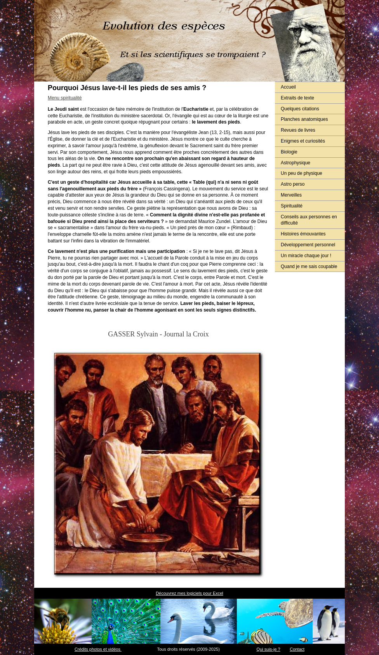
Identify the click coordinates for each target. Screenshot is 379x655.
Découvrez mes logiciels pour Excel (189, 593)
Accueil (288, 87)
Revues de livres (298, 130)
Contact (297, 649)
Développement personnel (308, 244)
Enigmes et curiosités (303, 141)
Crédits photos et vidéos (98, 649)
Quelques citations (300, 108)
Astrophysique (295, 162)
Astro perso (292, 184)
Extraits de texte (297, 98)
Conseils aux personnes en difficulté (309, 220)
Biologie (289, 152)
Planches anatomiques (304, 119)
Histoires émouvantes (303, 234)
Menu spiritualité (65, 98)
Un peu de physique (301, 173)
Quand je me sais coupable (309, 266)
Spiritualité (292, 206)
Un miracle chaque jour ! (306, 255)
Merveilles (291, 195)
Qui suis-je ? (268, 649)
